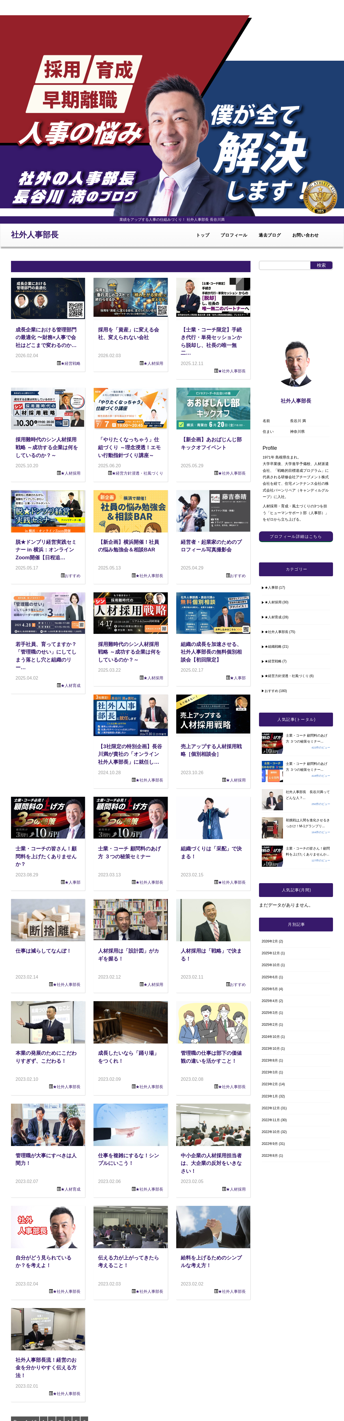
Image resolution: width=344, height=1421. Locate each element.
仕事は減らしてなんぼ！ (43, 951)
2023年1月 (270, 1096)
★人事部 (238, 678)
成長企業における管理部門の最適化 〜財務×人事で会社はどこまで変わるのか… (46, 337)
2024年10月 (271, 1037)
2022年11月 (271, 1120)
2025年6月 (270, 977)
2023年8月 (270, 1060)
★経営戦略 (70, 363)
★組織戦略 (273, 647)
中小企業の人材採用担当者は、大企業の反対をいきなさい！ (211, 1163)
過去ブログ (270, 235)
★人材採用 (153, 363)
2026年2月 (270, 941)
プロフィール (234, 235)
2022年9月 (270, 1144)
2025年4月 (270, 1001)
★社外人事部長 (232, 371)
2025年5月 (270, 989)
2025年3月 (270, 1013)
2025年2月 (270, 1025)
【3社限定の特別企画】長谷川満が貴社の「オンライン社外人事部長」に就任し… (130, 754)
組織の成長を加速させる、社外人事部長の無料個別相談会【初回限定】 (211, 652)
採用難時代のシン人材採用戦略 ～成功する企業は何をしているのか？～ (47, 447)
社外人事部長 (34, 234)
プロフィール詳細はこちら (296, 536)
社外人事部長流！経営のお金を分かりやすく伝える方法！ (46, 1367)
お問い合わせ (305, 235)
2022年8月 (270, 1156)
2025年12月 (271, 953)
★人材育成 (70, 685)
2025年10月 (271, 965)
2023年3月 (270, 1072)
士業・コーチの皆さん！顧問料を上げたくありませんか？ (46, 856)
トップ (202, 235)
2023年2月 (270, 1084)
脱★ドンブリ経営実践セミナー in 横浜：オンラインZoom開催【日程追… (46, 549)
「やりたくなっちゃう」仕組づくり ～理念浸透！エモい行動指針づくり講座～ (129, 447)
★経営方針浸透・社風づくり (137, 473)
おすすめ (72, 575)
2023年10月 (271, 1049)
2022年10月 (271, 1132)
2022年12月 (271, 1108)
